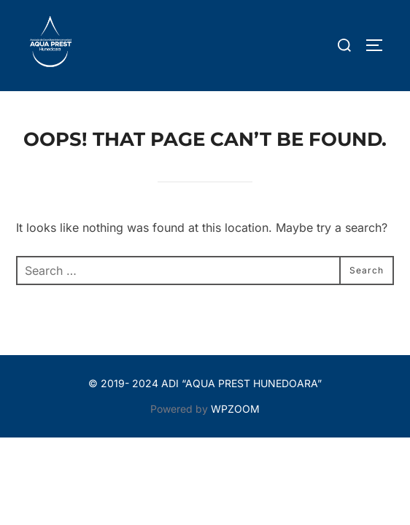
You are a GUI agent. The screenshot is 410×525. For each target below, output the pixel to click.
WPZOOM (235, 408)
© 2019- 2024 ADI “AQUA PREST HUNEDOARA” (205, 383)
